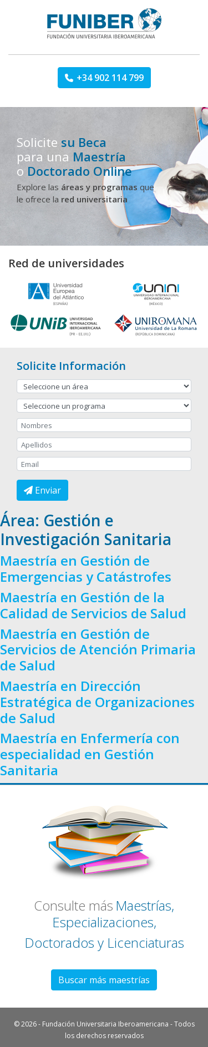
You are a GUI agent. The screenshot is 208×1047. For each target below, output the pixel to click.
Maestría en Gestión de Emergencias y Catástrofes (85, 568)
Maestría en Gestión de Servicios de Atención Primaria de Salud (98, 649)
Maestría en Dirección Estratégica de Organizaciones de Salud (97, 702)
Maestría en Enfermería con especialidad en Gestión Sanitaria (90, 754)
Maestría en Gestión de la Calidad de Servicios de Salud (93, 605)
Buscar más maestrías (104, 980)
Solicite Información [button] (71, 365)
